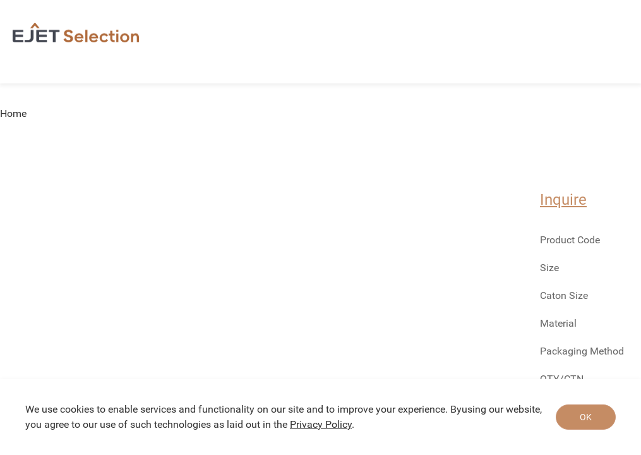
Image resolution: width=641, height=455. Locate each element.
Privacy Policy (321, 424)
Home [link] (13, 114)
